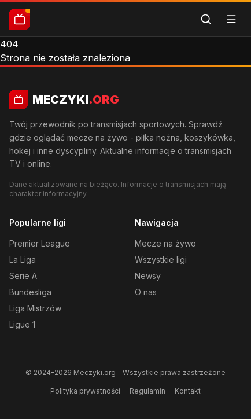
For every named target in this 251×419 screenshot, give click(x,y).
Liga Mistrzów (35, 308)
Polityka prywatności (85, 391)
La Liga (22, 259)
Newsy (148, 276)
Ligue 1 (22, 324)
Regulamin (147, 391)
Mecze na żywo (165, 243)
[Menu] (231, 19)
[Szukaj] (205, 19)
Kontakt (188, 391)
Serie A (23, 276)
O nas (146, 292)
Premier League (39, 243)
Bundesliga (30, 292)
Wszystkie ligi (161, 259)
